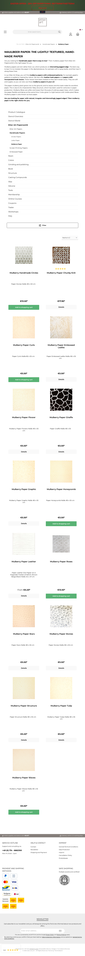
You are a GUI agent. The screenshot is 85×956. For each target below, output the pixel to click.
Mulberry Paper (16, 144)
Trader (11, 207)
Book (10, 169)
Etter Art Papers (16, 129)
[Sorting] (70, 238)
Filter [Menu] (42, 225)
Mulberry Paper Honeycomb (61, 490)
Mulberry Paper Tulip (61, 706)
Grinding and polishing (18, 164)
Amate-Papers (16, 136)
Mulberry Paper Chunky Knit (61, 273)
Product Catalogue (16, 112)
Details (61, 307)
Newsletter (34, 849)
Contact (33, 847)
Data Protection (64, 849)
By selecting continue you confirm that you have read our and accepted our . (43, 937)
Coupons (12, 203)
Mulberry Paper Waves (23, 778)
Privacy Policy (50, 934)
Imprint (62, 843)
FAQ (10, 216)
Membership (14, 195)
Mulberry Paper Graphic (24, 490)
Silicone (11, 186)
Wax (10, 182)
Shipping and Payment (39, 852)
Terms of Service (61, 934)
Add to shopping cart (24, 307)
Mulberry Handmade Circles (24, 273)
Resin (10, 156)
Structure (12, 173)
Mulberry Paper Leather (24, 562)
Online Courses (15, 199)
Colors (11, 160)
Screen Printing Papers (19, 148)
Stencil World (14, 121)
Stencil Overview (15, 116)
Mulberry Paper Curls (24, 345)
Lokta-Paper (15, 140)
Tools (10, 190)
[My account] (71, 34)
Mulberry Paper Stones (61, 634)
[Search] (59, 32)
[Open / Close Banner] (42, 10)
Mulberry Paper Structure (24, 706)
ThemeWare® (58, 950)
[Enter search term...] (35, 32)
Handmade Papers (17, 133)
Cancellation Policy (65, 855)
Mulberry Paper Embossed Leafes (61, 346)
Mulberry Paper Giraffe (61, 418)
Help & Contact (38, 843)
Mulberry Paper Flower (24, 418)
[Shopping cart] (77, 34)
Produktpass (63, 858)
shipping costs (34, 949)
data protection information (51, 937)
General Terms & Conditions (68, 847)
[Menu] (5, 32)
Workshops (13, 212)
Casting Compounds (17, 177)
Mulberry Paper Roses (61, 562)
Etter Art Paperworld (18, 125)
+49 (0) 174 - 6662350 (12, 850)
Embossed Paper (16, 152)
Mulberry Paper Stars (24, 634)
